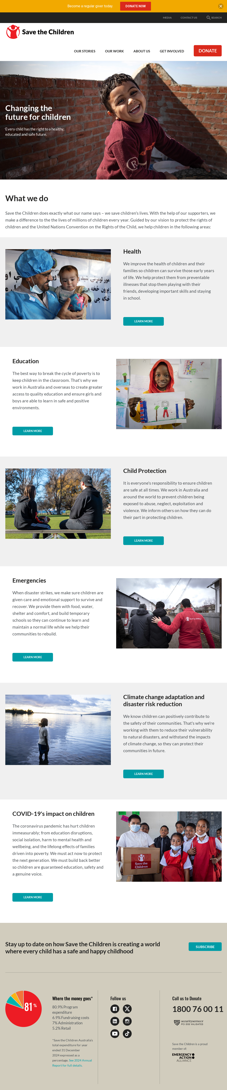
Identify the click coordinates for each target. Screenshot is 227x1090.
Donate (208, 50)
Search (214, 17)
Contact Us (189, 17)
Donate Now (135, 6)
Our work (114, 51)
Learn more (143, 321)
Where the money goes (71, 998)
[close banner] (220, 7)
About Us (141, 51)
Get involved (172, 51)
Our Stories (84, 51)
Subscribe (205, 947)
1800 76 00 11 (197, 1009)
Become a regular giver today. (90, 6)
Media (167, 17)
